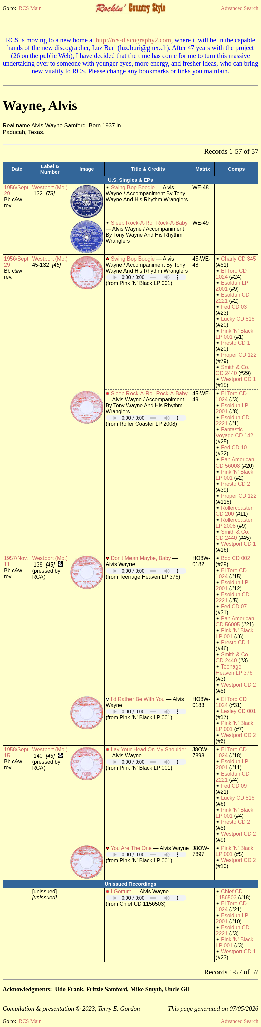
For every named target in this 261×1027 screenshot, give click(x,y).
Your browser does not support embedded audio (146, 277)
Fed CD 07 (234, 606)
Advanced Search (239, 8)
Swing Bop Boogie (133, 187)
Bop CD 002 (235, 558)
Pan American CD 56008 (235, 463)
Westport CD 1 (238, 379)
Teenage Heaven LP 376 (234, 670)
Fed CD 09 (234, 786)
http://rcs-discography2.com (133, 40)
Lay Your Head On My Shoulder (148, 749)
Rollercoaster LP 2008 (234, 523)
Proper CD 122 (239, 355)
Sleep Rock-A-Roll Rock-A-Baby (149, 223)
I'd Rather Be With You (137, 699)
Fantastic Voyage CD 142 (234, 432)
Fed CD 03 (234, 307)
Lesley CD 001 (238, 711)
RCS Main (30, 8)
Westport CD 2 (238, 685)
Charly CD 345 (238, 259)
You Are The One (131, 848)
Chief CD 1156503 (229, 894)
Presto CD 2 (235, 484)
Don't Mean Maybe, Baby (141, 558)
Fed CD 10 (234, 447)
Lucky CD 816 (238, 319)
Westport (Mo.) (50, 187)
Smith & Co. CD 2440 (233, 370)
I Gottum (121, 891)
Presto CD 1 (235, 343)
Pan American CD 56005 (235, 621)
